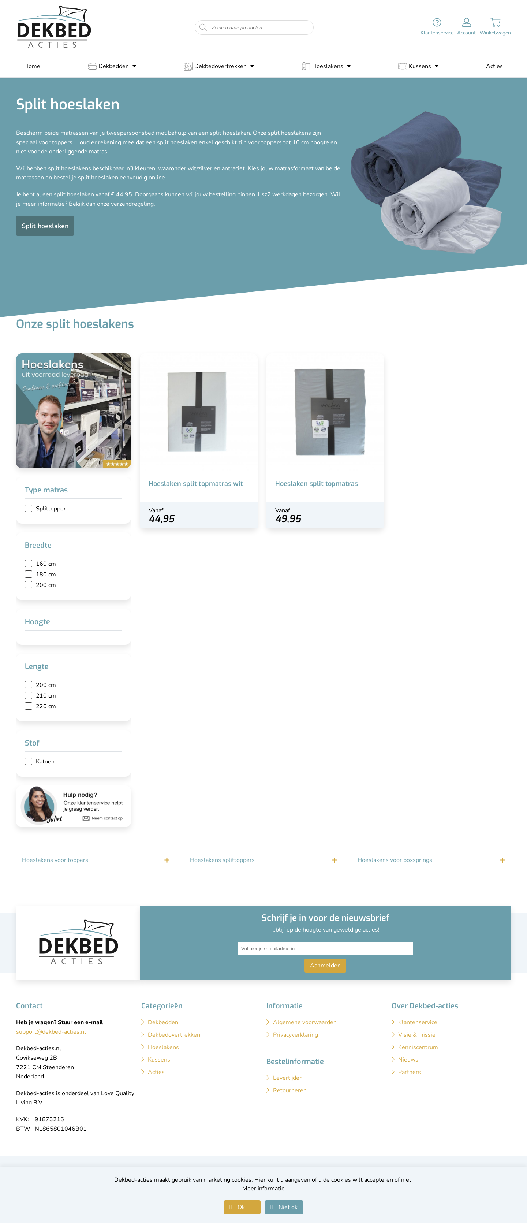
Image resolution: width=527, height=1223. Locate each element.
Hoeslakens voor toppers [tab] (55, 860)
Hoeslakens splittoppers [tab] (222, 860)
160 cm (46, 564)
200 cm (46, 585)
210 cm (46, 696)
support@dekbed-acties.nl (51, 1032)
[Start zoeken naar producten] (203, 28)
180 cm (46, 574)
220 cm (46, 706)
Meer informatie (263, 1189)
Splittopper (51, 509)
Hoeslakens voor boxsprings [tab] (395, 860)
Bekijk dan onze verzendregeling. (112, 204)
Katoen (45, 762)
